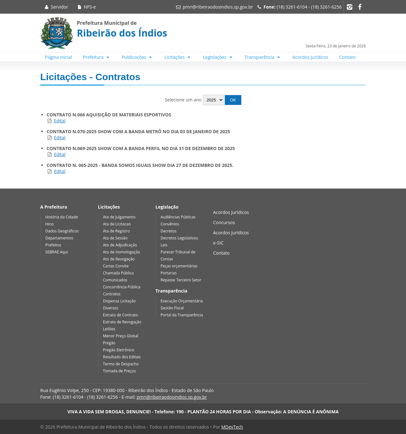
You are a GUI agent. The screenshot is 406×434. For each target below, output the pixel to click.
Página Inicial (58, 57)
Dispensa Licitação (119, 301)
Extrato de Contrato (120, 315)
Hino (49, 224)
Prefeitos (53, 245)
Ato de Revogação (119, 259)
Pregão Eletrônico (118, 350)
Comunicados (115, 280)
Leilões (109, 329)
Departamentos (59, 238)
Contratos (111, 294)
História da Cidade (61, 217)
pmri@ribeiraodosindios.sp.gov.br (217, 7)
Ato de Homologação (121, 252)
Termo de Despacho (121, 364)
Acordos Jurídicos (310, 57)
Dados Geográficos (62, 231)
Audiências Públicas (178, 217)
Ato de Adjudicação (120, 245)
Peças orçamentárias (179, 266)
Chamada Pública (118, 273)
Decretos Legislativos (179, 238)
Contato (347, 57)
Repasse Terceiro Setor (181, 280)
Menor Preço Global (120, 336)
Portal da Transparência (182, 315)
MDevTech (232, 427)
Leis (164, 245)
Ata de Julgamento (119, 217)
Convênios (170, 224)
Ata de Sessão (115, 238)
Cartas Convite (116, 266)
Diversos (110, 308)
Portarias (169, 273)
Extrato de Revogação (122, 322)
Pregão (109, 343)
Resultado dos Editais (122, 357)
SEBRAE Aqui (56, 252)
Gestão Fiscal (172, 308)
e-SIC (218, 243)
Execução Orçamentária (182, 301)
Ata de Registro (116, 231)
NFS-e (86, 7)
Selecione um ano (203, 100)
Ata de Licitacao (117, 224)
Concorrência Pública (122, 287)
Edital (59, 121)
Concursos (224, 222)
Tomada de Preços (119, 371)
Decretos (168, 231)
